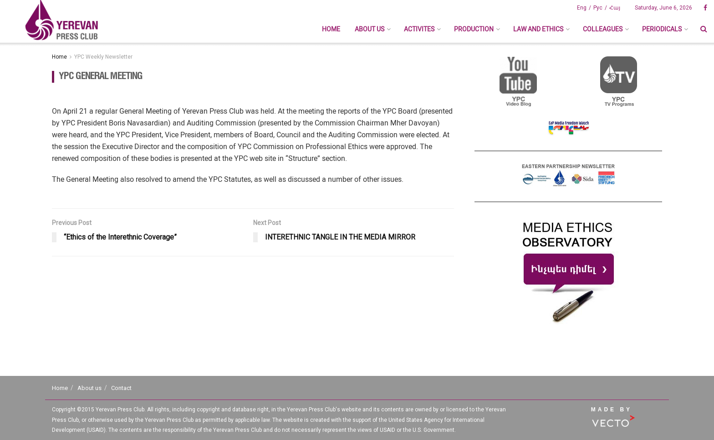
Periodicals (662, 29)
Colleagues (602, 29)
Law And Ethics (538, 29)
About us (369, 29)
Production (474, 29)
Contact (121, 388)
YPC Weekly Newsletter (103, 57)
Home (331, 29)
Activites (419, 29)
